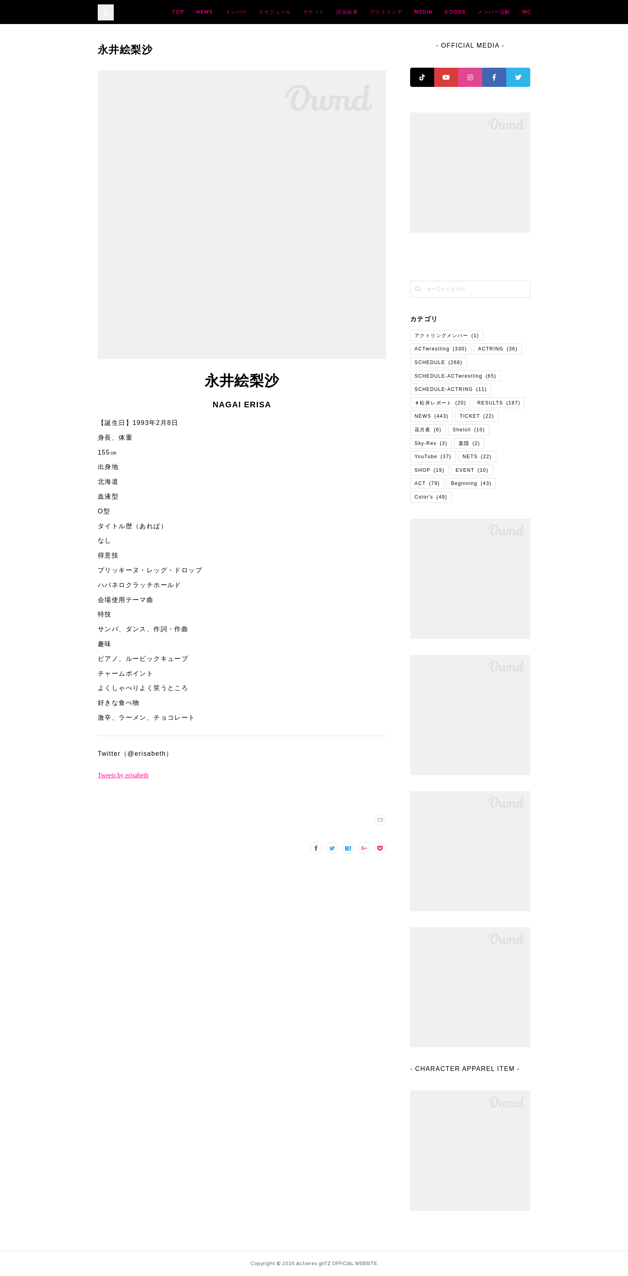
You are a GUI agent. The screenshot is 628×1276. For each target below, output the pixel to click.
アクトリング (449, 12)
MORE (515, 12)
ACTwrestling (441, 349)
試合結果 (410, 12)
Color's (431, 497)
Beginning (471, 483)
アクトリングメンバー (447, 335)
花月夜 (428, 430)
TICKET (477, 416)
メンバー (299, 12)
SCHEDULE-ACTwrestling (455, 376)
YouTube (433, 456)
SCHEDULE (439, 362)
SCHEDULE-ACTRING (451, 389)
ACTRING (498, 349)
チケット (377, 12)
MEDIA (486, 12)
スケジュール (338, 12)
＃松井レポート (440, 403)
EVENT (472, 470)
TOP (241, 12)
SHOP (430, 470)
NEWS (267, 12)
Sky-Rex (431, 443)
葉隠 (469, 443)
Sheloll (469, 430)
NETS (477, 456)
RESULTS (498, 403)
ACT (427, 483)
